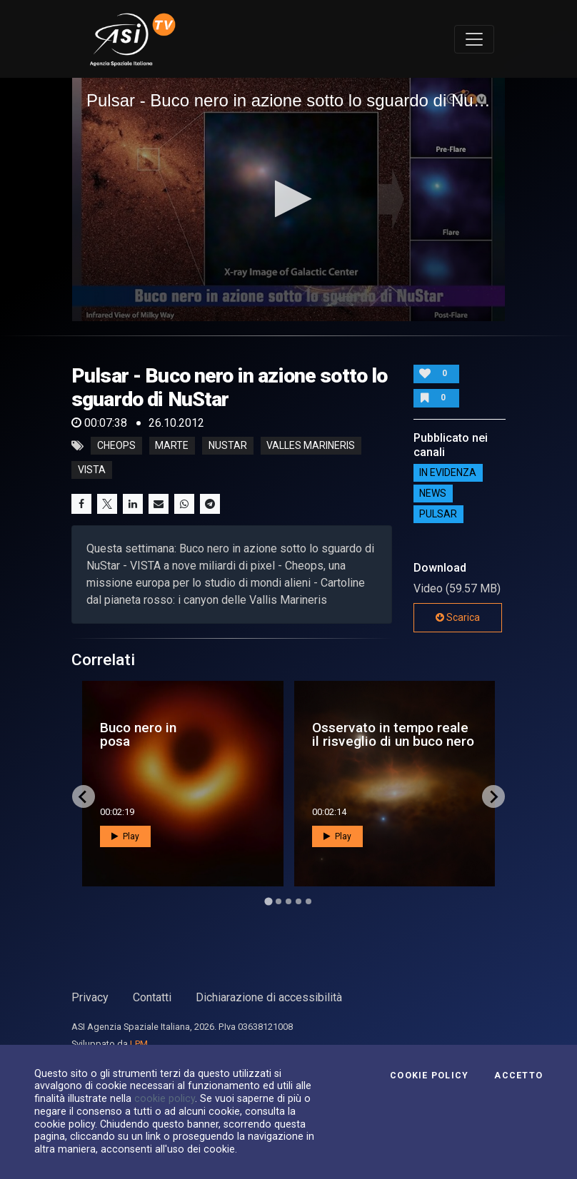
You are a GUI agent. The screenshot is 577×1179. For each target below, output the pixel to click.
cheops (116, 446)
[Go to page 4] (298, 901)
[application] (288, 199)
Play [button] (125, 836)
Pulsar (438, 514)
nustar (228, 446)
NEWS (432, 494)
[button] (288, 198)
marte (172, 446)
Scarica (458, 617)
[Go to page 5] (308, 901)
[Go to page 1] (268, 902)
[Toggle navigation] (474, 39)
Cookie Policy (429, 1075)
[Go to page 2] (278, 901)
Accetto (518, 1075)
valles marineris (310, 446)
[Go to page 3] (288, 901)
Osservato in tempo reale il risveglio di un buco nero (393, 734)
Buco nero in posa (138, 734)
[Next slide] (493, 796)
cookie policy (164, 1098)
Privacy (90, 997)
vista (92, 470)
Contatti (152, 997)
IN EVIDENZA (447, 473)
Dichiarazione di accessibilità (269, 997)
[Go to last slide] (83, 796)
